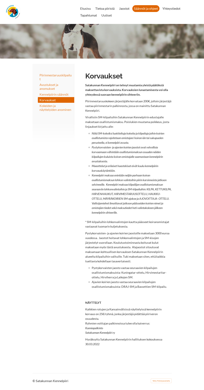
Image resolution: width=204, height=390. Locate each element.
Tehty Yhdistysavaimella (161, 381)
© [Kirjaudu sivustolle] (34, 381)
